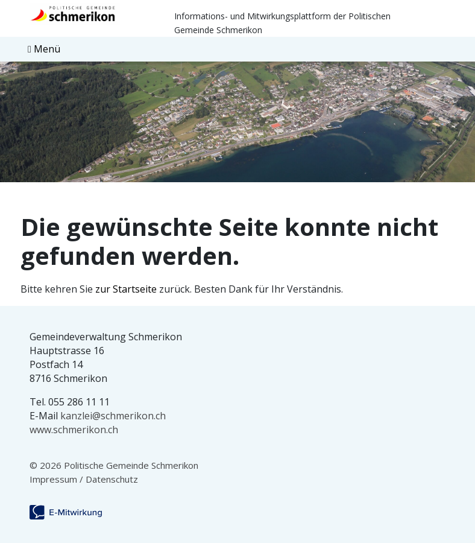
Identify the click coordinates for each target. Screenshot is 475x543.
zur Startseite (126, 289)
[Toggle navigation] (44, 49)
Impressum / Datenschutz (84, 479)
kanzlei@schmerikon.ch (113, 415)
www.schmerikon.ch (74, 429)
